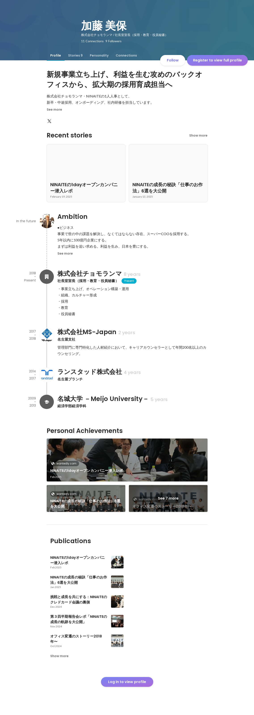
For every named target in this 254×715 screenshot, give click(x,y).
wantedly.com (65, 463)
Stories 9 (75, 55)
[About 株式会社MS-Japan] (47, 335)
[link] (127, 460)
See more (54, 109)
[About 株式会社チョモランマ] (47, 277)
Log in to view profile (127, 681)
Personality (99, 55)
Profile (55, 55)
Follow (173, 60)
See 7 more (168, 498)
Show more (198, 135)
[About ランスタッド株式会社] (47, 374)
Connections (126, 55)
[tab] (56, 55)
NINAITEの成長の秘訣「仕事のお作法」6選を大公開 (85, 503)
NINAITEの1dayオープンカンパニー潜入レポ (86, 470)
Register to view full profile (217, 60)
